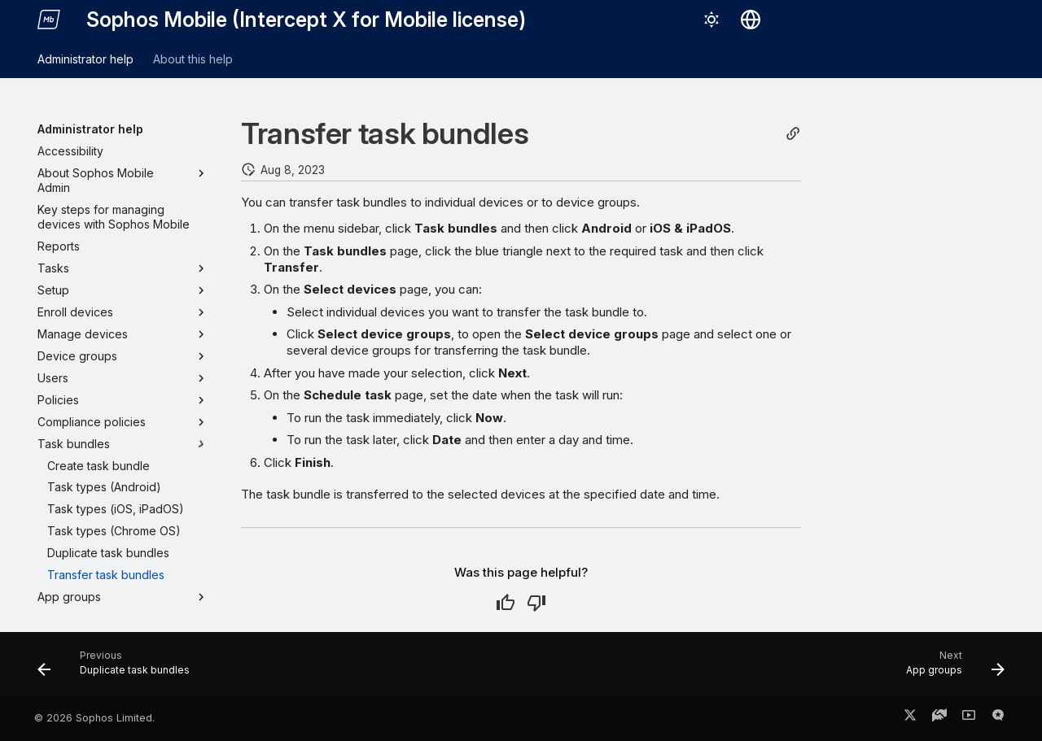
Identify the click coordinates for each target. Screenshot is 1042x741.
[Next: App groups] (950, 668)
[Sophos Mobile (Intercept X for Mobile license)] (49, 19)
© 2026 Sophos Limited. (94, 718)
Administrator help (85, 59)
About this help (193, 59)
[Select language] (750, 19)
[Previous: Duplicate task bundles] (118, 668)
